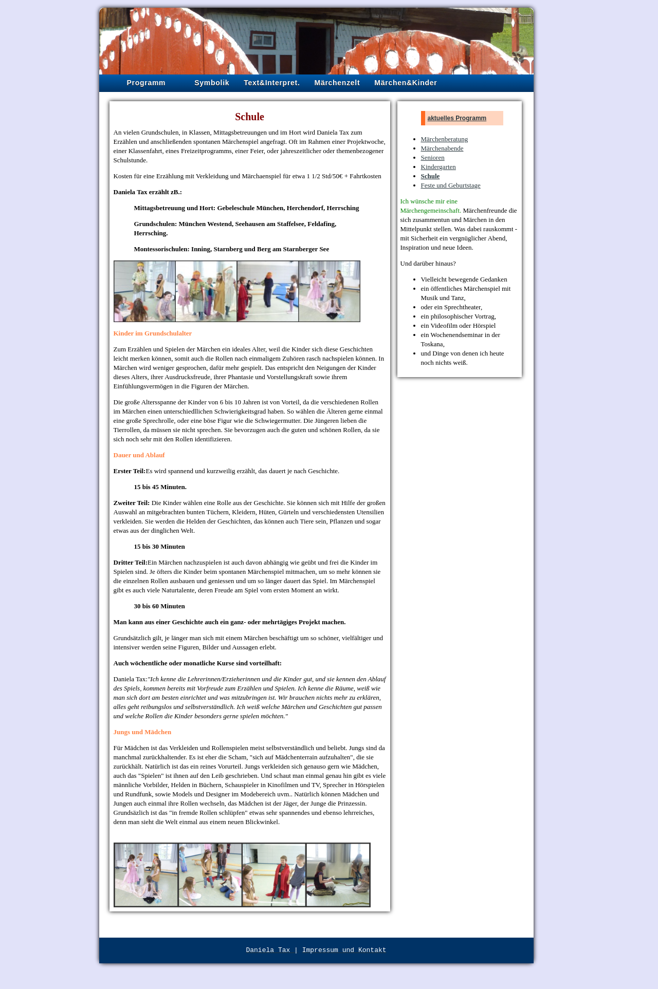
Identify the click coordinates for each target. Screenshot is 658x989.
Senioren (433, 157)
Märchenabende (442, 148)
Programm (146, 83)
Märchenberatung (444, 139)
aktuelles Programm (457, 118)
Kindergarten (438, 167)
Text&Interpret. (272, 83)
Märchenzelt (337, 83)
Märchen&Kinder (405, 83)
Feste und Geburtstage (451, 185)
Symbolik (211, 83)
